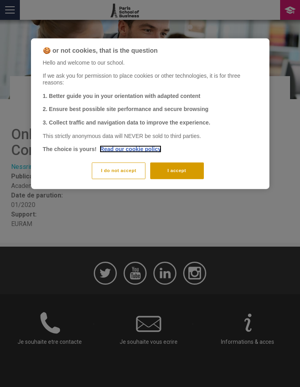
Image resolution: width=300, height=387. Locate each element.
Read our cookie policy (130, 149)
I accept (177, 170)
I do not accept (118, 170)
